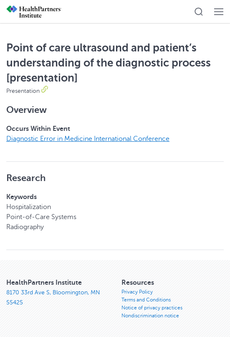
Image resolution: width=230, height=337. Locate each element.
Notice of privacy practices (151, 308)
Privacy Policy (137, 292)
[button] (199, 12)
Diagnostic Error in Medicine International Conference (87, 139)
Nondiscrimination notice (150, 316)
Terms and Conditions (146, 300)
